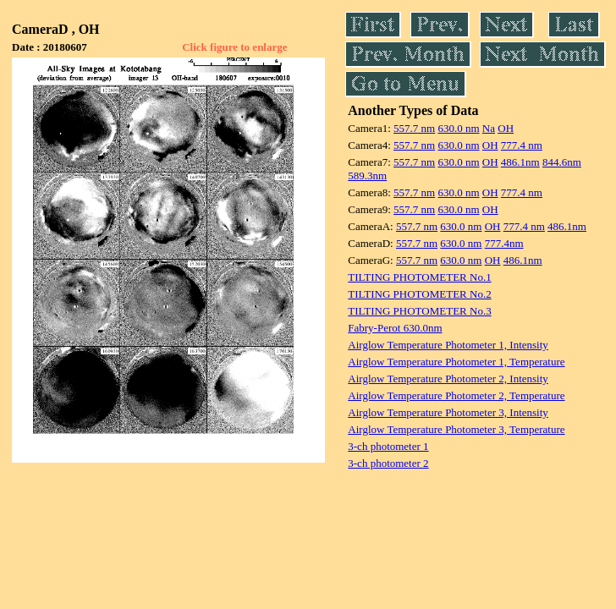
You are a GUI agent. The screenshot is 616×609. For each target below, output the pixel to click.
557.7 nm (414, 128)
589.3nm (367, 175)
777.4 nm (521, 145)
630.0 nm (458, 128)
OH (506, 128)
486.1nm (520, 162)
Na (488, 128)
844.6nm (561, 162)
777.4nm (504, 243)
